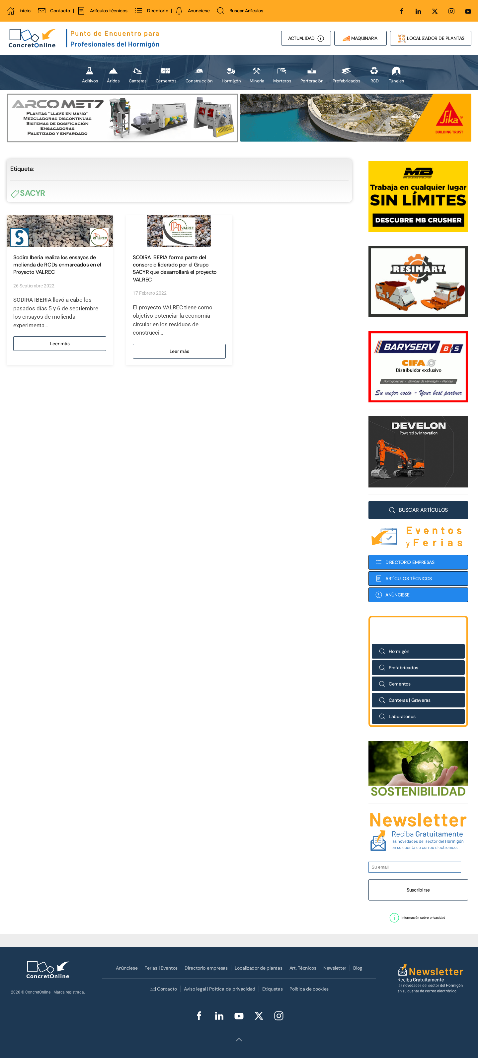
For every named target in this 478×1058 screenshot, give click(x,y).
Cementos (166, 75)
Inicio (19, 11)
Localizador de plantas (258, 968)
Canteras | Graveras (405, 700)
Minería (257, 75)
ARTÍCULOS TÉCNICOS (403, 578)
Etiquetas (272, 989)
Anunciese (192, 11)
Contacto (54, 11)
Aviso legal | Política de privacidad (219, 989)
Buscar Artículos (239, 11)
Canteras (138, 75)
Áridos (113, 75)
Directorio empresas (206, 968)
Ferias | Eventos (161, 968)
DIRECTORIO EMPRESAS (405, 562)
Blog (357, 968)
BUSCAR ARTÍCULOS (418, 509)
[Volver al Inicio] (85, 38)
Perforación (312, 75)
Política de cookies (309, 989)
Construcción (199, 75)
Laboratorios (397, 716)
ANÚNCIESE (392, 594)
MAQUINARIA (360, 39)
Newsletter (334, 968)
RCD (374, 75)
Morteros (282, 75)
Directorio (151, 11)
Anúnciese (126, 968)
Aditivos (90, 75)
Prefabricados (346, 75)
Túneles (396, 75)
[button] (418, 918)
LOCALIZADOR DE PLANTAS (430, 38)
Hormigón (231, 75)
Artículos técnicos (102, 11)
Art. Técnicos (302, 968)
